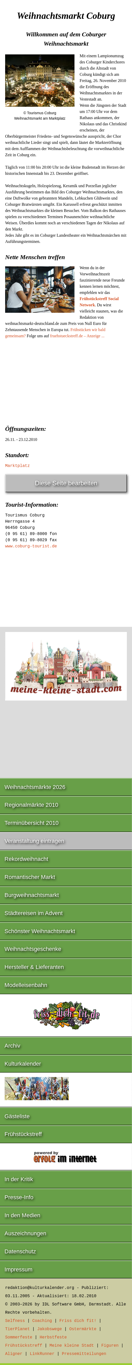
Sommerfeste (18, 1337)
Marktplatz (17, 466)
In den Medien (22, 1215)
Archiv (12, 1045)
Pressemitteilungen (84, 1354)
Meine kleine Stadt (72, 1345)
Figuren (109, 1345)
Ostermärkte (83, 1329)
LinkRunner (42, 1354)
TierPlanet (17, 1329)
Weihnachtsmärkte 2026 (35, 787)
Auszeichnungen (25, 1233)
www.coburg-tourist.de (31, 546)
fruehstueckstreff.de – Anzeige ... (77, 336)
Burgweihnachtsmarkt (32, 895)
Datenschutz (20, 1251)
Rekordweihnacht (26, 859)
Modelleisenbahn (26, 985)
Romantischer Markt (30, 877)
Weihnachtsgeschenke (33, 949)
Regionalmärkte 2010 (31, 805)
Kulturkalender (23, 1063)
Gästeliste (17, 1116)
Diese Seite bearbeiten (66, 483)
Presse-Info (19, 1197)
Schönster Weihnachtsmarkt (40, 931)
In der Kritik (19, 1179)
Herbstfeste (53, 1337)
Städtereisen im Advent (34, 913)
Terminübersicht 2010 (32, 823)
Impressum (19, 1269)
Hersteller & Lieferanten (34, 967)
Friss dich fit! (77, 1321)
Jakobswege (49, 1329)
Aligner (13, 1354)
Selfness (15, 1321)
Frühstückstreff (23, 1134)
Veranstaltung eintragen (34, 841)
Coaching (42, 1321)
